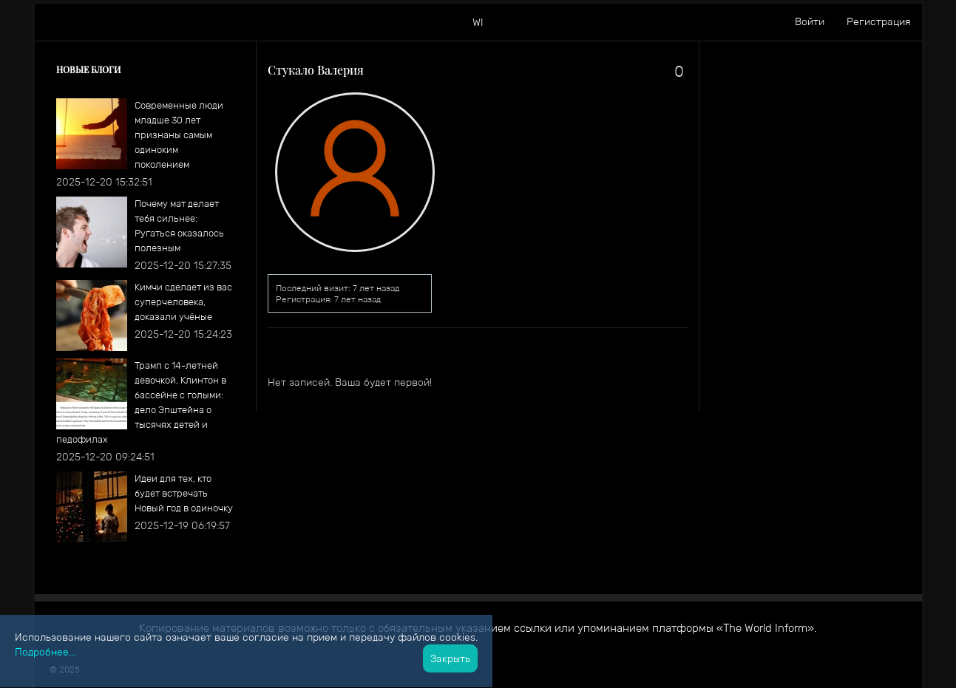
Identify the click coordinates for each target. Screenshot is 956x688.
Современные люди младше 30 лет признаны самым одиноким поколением (179, 135)
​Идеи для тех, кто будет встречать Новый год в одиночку (184, 493)
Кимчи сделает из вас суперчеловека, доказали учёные (183, 302)
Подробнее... (45, 651)
